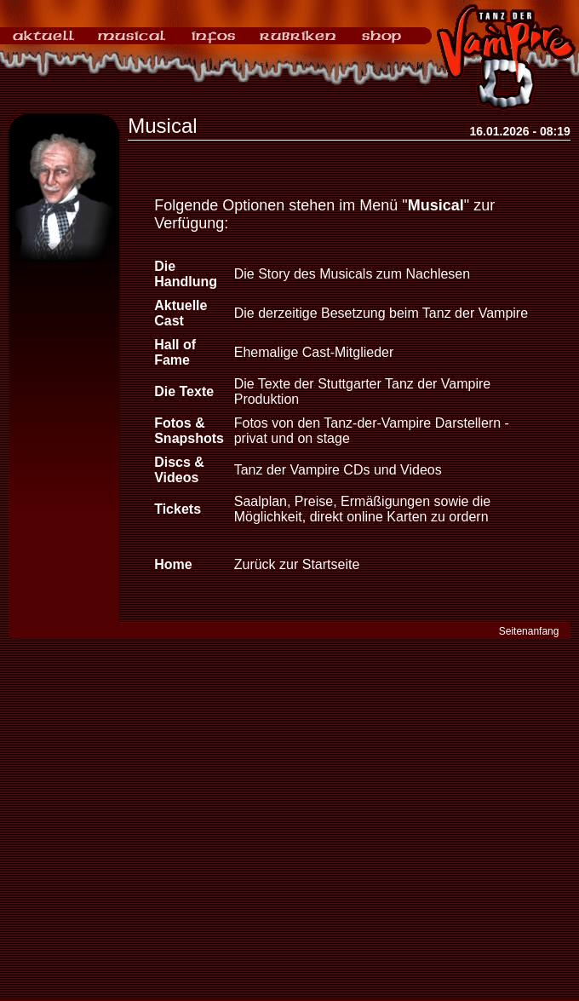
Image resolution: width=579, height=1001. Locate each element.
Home (173, 564)
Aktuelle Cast (180, 313)
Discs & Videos (179, 470)
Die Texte (184, 391)
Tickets (177, 509)
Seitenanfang (529, 631)
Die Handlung (185, 274)
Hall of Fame (175, 352)
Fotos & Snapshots (189, 431)
